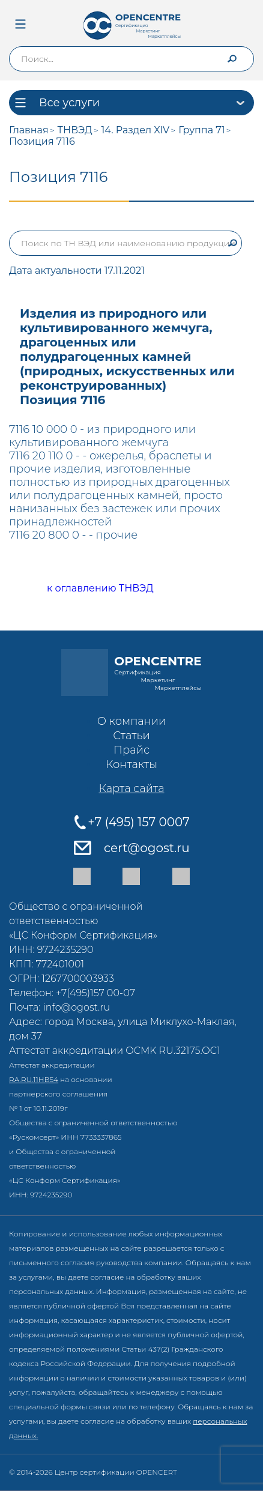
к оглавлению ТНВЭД (87, 588)
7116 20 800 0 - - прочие (73, 535)
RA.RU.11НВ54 (33, 1079)
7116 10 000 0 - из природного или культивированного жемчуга (102, 436)
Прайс (131, 750)
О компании (131, 721)
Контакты (131, 764)
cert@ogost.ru (147, 848)
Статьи (131, 735)
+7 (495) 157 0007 (139, 822)
